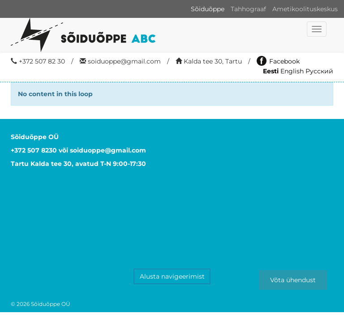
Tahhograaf (248, 9)
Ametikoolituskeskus (305, 9)
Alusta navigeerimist (172, 276)
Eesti (271, 71)
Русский (319, 71)
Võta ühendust (293, 280)
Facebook (278, 61)
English (292, 71)
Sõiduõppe (207, 9)
